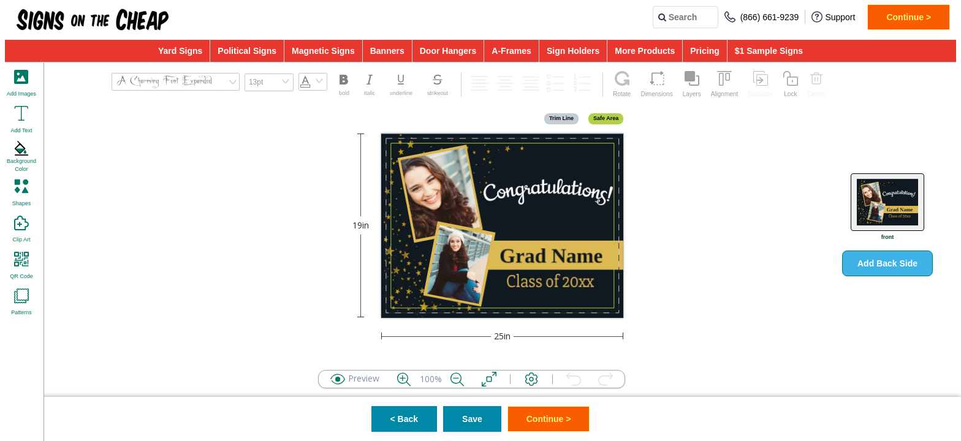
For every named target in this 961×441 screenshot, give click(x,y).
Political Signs (247, 51)
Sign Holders (573, 51)
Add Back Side (887, 263)
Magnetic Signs (323, 51)
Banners (387, 51)
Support (833, 17)
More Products (645, 51)
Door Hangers (448, 51)
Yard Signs (180, 51)
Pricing (704, 51)
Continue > (908, 17)
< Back (404, 419)
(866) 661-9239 (761, 17)
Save (472, 419)
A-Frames (511, 51)
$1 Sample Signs (769, 51)
